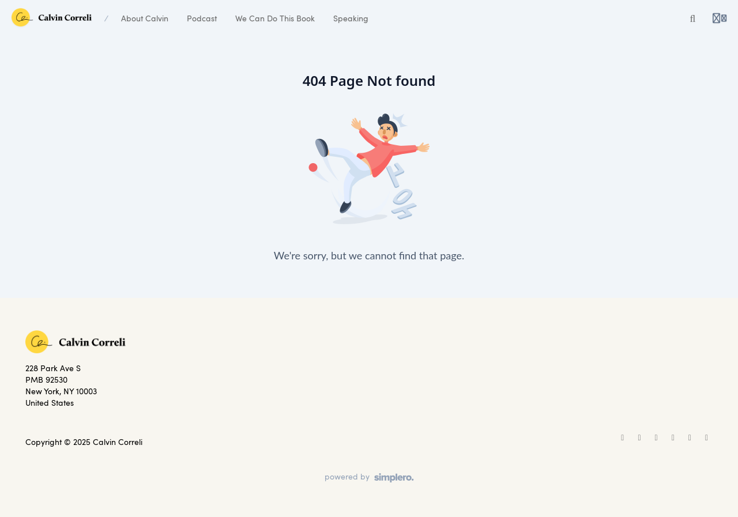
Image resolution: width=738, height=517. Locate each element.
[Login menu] (719, 18)
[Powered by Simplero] (369, 478)
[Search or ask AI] (693, 18)
